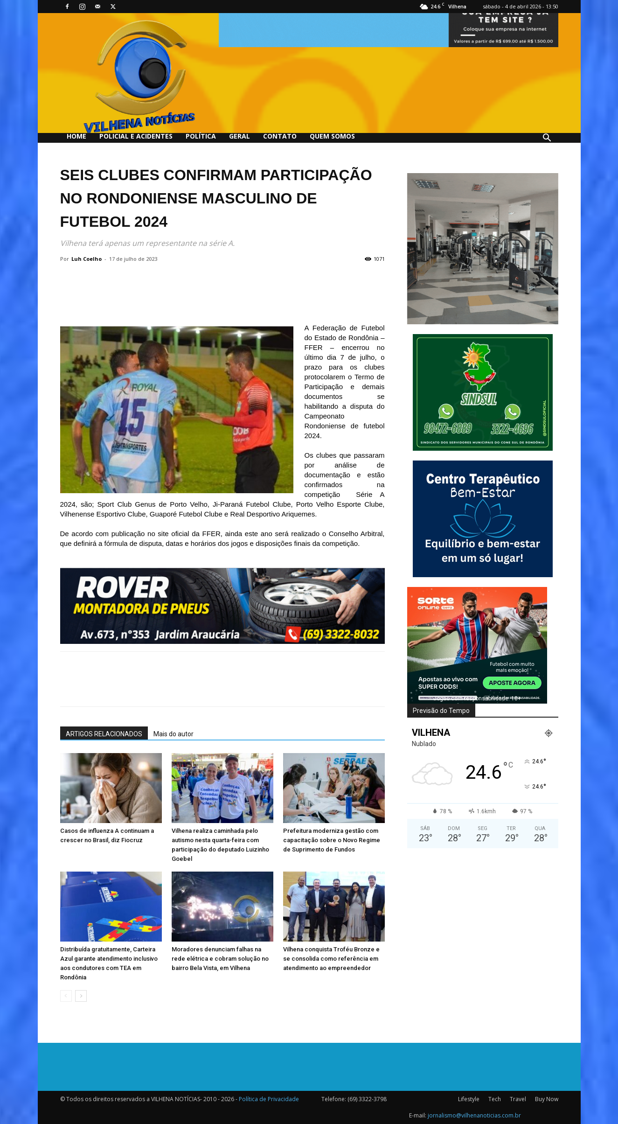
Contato (280, 136)
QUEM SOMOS (332, 136)
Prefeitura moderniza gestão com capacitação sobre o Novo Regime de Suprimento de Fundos (331, 840)
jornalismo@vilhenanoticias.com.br (474, 1115)
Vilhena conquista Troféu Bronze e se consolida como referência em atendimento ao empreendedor (331, 958)
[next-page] (81, 996)
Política (201, 136)
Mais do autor (173, 734)
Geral (239, 136)
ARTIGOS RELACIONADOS (104, 734)
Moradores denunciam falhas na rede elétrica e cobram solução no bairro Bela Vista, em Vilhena (220, 958)
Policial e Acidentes (136, 136)
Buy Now (546, 1099)
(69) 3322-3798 (367, 1099)
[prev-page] (66, 996)
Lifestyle (468, 1099)
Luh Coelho (86, 258)
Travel (518, 1099)
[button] (547, 138)
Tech (494, 1099)
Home (76, 136)
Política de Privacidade (269, 1099)
